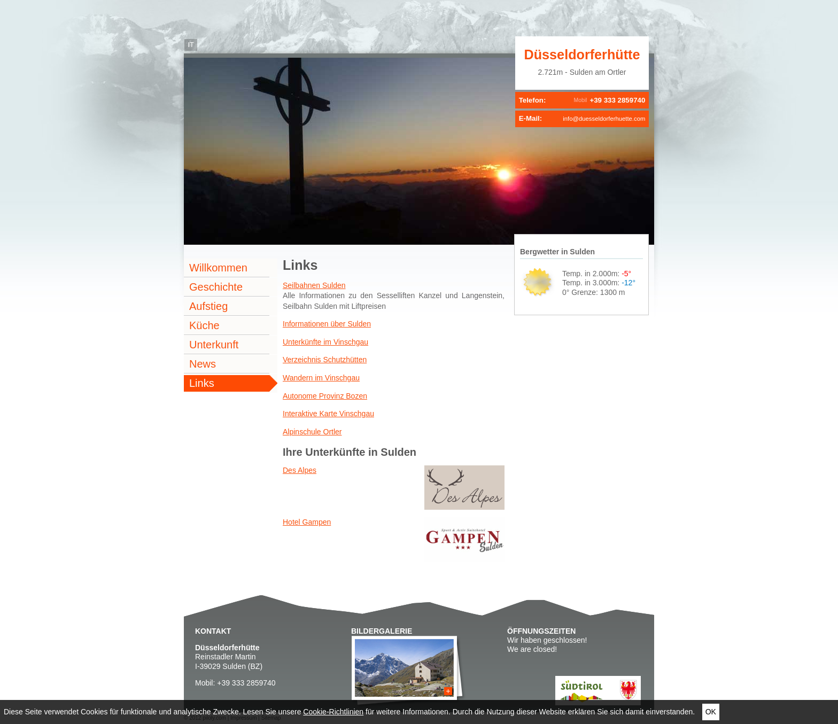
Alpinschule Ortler (312, 431)
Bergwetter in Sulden (557, 251)
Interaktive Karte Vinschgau (328, 413)
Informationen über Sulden (327, 324)
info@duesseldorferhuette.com (604, 118)
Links (201, 383)
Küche (204, 325)
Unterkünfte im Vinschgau (325, 342)
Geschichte (216, 287)
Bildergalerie (381, 631)
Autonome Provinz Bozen (325, 396)
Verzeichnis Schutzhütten (325, 359)
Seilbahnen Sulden (314, 285)
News (202, 364)
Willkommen (218, 268)
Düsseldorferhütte (582, 54)
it (190, 45)
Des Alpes (299, 470)
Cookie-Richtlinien (333, 711)
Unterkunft (213, 345)
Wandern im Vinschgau (321, 377)
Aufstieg (208, 306)
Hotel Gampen (307, 522)
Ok (710, 711)
